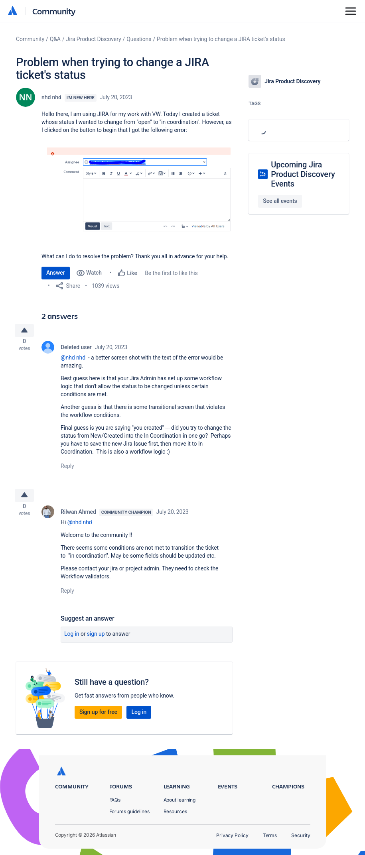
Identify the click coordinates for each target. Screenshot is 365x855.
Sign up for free (98, 717)
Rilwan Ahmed (78, 517)
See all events (280, 201)
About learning (180, 800)
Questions (138, 39)
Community (54, 11)
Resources (175, 811)
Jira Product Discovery (93, 39)
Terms (270, 835)
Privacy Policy (232, 835)
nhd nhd (51, 97)
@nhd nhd (73, 360)
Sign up (96, 639)
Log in (71, 639)
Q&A (55, 39)
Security (300, 835)
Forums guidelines (129, 811)
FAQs (115, 800)
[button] (137, 186)
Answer (55, 272)
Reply (67, 468)
